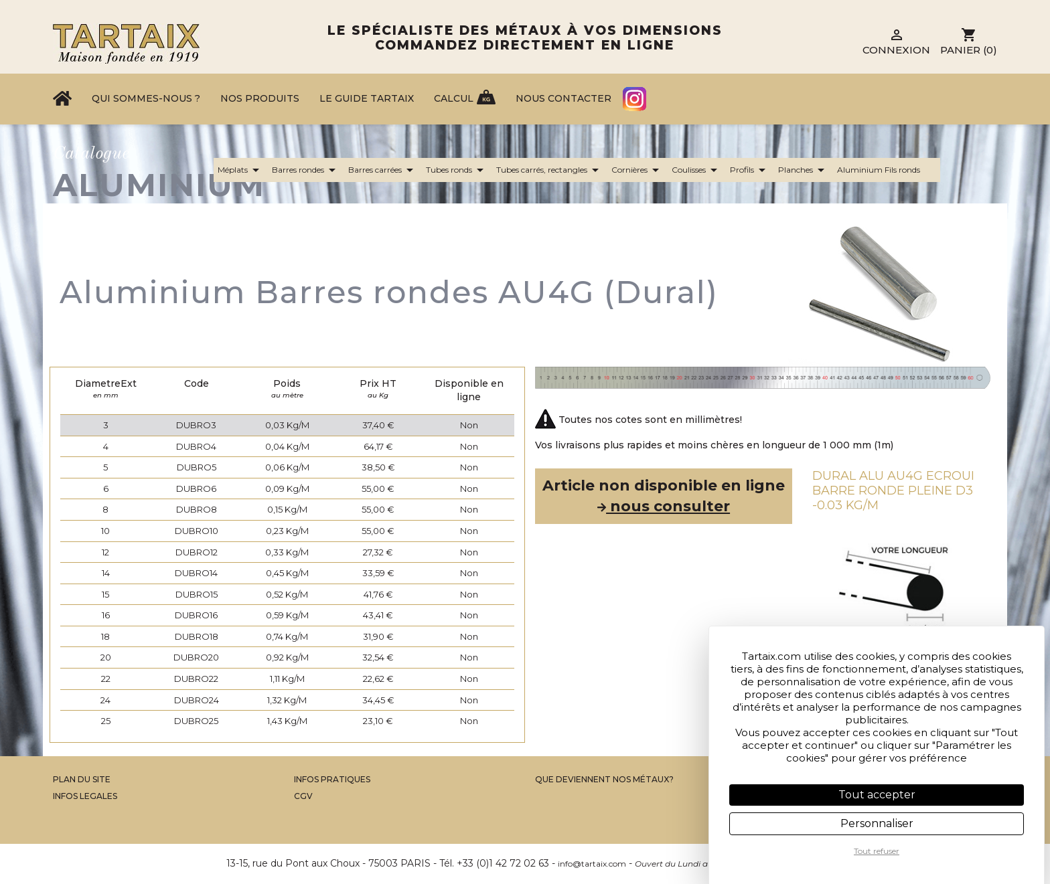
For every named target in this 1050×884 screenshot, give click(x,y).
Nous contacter (563, 98)
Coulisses (697, 170)
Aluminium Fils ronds (886, 170)
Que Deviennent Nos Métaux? (604, 779)
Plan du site (81, 779)
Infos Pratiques (332, 779)
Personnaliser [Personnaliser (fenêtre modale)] (876, 823)
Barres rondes (306, 170)
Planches (803, 170)
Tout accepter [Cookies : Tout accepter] (876, 794)
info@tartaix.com (592, 864)
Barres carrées (383, 170)
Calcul (453, 98)
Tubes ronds (457, 170)
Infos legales (85, 796)
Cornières (637, 170)
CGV (303, 796)
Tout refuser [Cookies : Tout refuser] (876, 851)
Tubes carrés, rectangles (549, 170)
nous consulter (663, 506)
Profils (750, 170)
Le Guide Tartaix (366, 98)
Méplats (241, 170)
